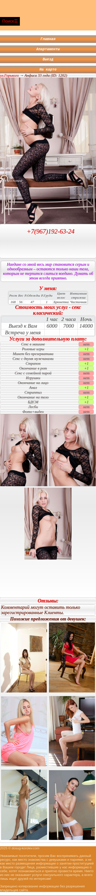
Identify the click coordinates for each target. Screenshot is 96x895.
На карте (48, 72)
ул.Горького (9, 78)
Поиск (8, 21)
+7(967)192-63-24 (51, 234)
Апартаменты (48, 50)
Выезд (48, 61)
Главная (48, 39)
